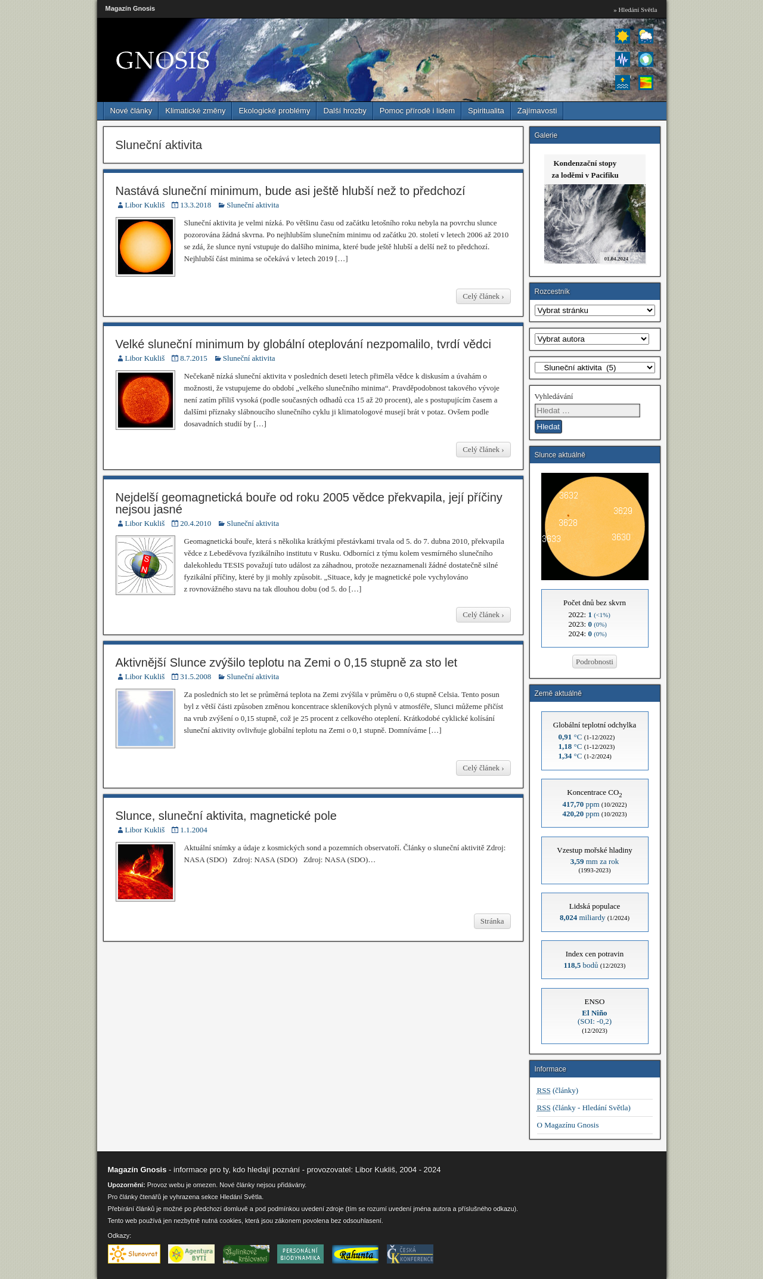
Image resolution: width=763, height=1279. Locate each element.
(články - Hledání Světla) (584, 1107)
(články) (558, 1090)
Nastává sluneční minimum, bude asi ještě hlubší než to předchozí (291, 190)
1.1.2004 (193, 829)
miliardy (583, 917)
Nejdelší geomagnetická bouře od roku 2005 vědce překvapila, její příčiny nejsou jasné (309, 503)
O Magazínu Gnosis (568, 1124)
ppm (580, 804)
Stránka (492, 920)
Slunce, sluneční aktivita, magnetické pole (226, 815)
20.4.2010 (195, 523)
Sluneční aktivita (253, 204)
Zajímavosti (537, 110)
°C (570, 736)
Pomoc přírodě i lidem (417, 110)
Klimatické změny (195, 110)
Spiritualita (486, 110)
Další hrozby (344, 110)
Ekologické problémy (274, 110)
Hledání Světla (241, 1196)
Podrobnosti (594, 661)
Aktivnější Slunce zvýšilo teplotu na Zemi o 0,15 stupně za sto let (287, 662)
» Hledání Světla (635, 9)
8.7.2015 (193, 358)
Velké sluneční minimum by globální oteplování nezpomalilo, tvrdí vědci (303, 344)
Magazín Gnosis (131, 8)
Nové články (131, 110)
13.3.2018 (195, 204)
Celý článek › (483, 296)
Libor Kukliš (145, 204)
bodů (581, 965)
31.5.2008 (195, 676)
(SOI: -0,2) (595, 1017)
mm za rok (594, 861)
